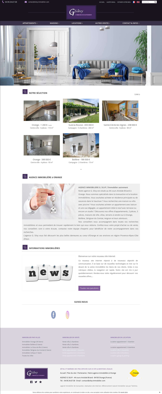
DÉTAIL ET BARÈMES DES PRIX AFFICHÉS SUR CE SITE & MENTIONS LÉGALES (86, 369)
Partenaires (82, 373)
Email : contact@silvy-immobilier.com (90, 381)
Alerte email (111, 2)
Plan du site (71, 373)
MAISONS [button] (54, 23)
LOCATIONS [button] (77, 23)
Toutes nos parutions (89, 288)
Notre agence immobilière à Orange (102, 373)
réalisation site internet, (93, 386)
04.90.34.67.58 (10, 2)
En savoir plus (123, 392)
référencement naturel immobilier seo (115, 386)
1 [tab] (81, 169)
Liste (137, 94)
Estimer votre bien (124, 2)
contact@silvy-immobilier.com (38, 2)
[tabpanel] (81, 133)
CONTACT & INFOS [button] (131, 23)
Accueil (102, 2)
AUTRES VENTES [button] (102, 23)
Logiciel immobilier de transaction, (72, 386)
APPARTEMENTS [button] (30, 23)
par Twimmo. (133, 386)
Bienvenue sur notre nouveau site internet (96, 256)
